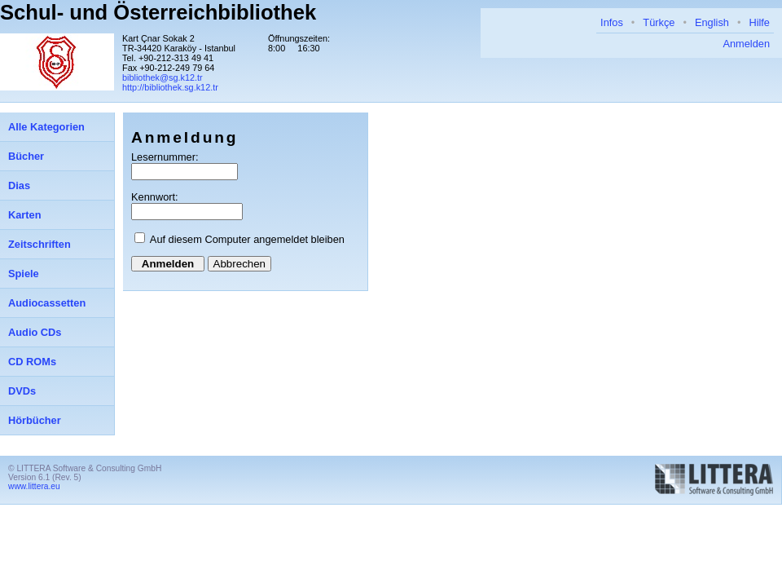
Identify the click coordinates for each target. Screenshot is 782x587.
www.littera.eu (34, 486)
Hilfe (759, 22)
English (712, 22)
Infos (611, 22)
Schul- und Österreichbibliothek (158, 12)
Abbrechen (239, 264)
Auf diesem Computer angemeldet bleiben (247, 239)
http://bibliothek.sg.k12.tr (170, 87)
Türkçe (658, 22)
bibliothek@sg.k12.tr (162, 77)
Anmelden (746, 44)
